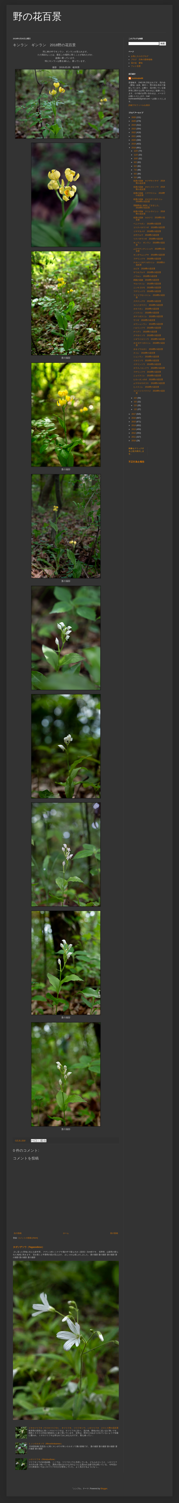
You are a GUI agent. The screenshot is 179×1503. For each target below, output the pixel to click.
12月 (136, 151)
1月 (135, 409)
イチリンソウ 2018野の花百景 (147, 364)
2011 (134, 437)
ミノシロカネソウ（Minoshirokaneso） (46, 1444)
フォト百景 (136, 66)
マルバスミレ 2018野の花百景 (147, 284)
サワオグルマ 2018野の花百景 (147, 272)
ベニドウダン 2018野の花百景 (147, 224)
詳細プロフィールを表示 (139, 105)
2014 (134, 425)
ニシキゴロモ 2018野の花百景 (147, 287)
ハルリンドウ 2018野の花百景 (147, 328)
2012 (134, 433)
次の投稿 (18, 1233)
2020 (134, 140)
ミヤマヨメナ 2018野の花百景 (147, 231)
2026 (134, 117)
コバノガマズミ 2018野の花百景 (148, 305)
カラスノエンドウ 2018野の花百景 (149, 368)
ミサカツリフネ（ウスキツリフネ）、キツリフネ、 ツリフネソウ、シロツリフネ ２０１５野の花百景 (73, 1428)
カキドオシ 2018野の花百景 (146, 309)
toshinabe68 (137, 78)
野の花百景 (37, 16)
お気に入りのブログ (139, 56)
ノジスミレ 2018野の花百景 (146, 313)
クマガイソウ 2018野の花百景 (147, 335)
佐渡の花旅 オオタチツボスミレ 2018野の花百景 (148, 200)
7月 (135, 170)
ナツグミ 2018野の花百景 (145, 332)
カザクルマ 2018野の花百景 (146, 235)
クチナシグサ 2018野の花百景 (147, 301)
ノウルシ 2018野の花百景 (145, 276)
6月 (135, 174)
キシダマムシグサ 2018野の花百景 (149, 255)
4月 (135, 398)
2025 (134, 121)
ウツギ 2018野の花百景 (144, 320)
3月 (135, 402)
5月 (135, 177)
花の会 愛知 (137, 63)
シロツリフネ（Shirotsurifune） (42, 1459)
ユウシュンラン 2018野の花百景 (148, 324)
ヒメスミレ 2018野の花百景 (146, 387)
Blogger (104, 1488)
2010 (134, 441)
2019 (134, 144)
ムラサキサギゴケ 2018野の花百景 (149, 383)
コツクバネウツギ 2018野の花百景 (149, 227)
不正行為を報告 (136, 461)
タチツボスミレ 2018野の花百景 (148, 316)
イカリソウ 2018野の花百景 (146, 360)
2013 (134, 429)
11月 (136, 155)
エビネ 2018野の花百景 (144, 268)
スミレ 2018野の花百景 (144, 353)
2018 (134, 148)
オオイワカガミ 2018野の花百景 (148, 349)
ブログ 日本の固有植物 (141, 59)
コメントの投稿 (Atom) (28, 1238)
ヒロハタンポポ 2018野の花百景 (148, 379)
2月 (135, 405)
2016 (134, 418)
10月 (136, 158)
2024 (134, 125)
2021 (134, 136)
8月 (135, 166)
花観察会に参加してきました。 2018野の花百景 (147, 206)
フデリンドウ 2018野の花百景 (147, 259)
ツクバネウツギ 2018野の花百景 (148, 239)
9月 (135, 162)
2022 (134, 132)
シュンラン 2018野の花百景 (146, 357)
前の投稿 (114, 1233)
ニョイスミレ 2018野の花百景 (147, 375)
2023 (134, 129)
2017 (134, 414)
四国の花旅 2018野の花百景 (146, 280)
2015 (134, 422)
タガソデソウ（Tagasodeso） (28, 1247)
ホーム (66, 1233)
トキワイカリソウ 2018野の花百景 (149, 339)
